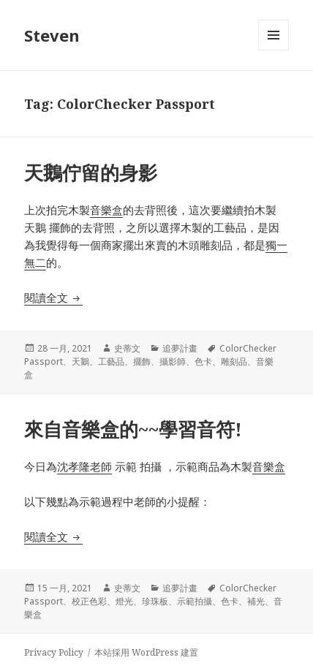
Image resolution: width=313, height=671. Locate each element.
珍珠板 (155, 601)
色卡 (203, 361)
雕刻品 (234, 361)
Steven (52, 35)
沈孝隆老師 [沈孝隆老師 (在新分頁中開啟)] (84, 466)
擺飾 (142, 361)
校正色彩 (89, 601)
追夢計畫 (179, 348)
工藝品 (111, 361)
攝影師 (172, 361)
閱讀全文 (53, 297)
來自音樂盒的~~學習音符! (133, 429)
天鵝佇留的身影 (90, 172)
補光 (256, 601)
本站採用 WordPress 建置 (146, 652)
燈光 (124, 601)
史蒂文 (127, 348)
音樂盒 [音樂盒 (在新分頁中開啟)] (106, 209)
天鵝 (80, 361)
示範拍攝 (194, 601)
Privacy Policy (53, 652)
